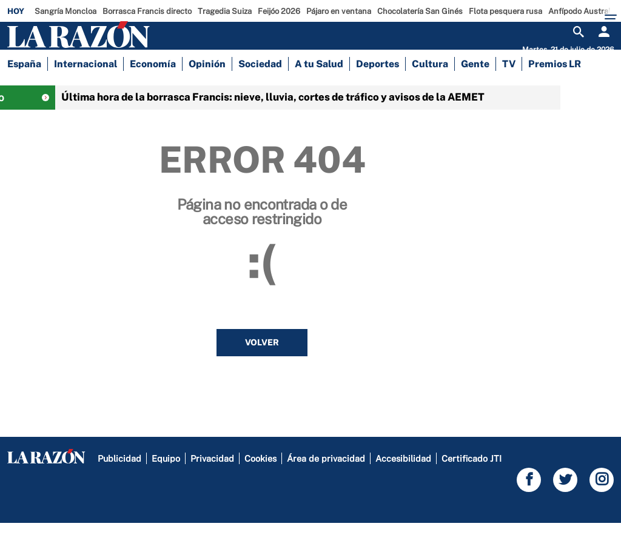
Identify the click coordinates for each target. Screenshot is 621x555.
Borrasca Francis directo (147, 11)
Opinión (207, 90)
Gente (475, 90)
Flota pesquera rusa (505, 11)
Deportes (377, 90)
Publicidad (119, 490)
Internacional (85, 90)
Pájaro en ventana (338, 11)
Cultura (430, 90)
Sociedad (260, 90)
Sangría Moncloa (65, 11)
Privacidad (212, 490)
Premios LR (554, 90)
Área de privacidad (326, 490)
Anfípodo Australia (582, 11)
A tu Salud (319, 90)
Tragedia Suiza (225, 11)
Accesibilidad (403, 490)
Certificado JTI (471, 490)
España (24, 90)
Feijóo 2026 (279, 11)
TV (508, 90)
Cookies (260, 490)
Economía (153, 90)
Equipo (166, 490)
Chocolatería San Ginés (420, 11)
